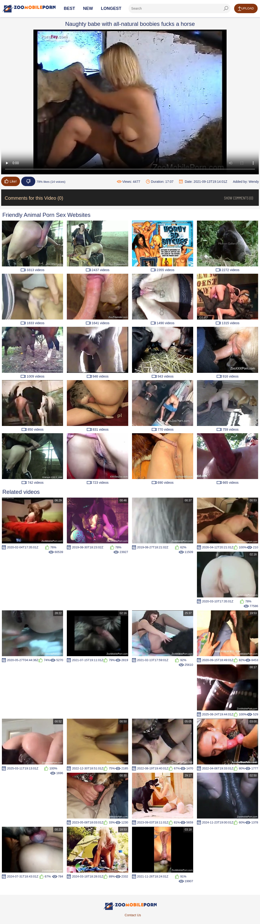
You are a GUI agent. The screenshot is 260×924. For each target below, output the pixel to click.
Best (69, 8)
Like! (10, 181)
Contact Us (133, 915)
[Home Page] (29, 8)
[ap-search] (179, 8)
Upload (246, 8)
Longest (111, 8)
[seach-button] (226, 8)
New (88, 8)
